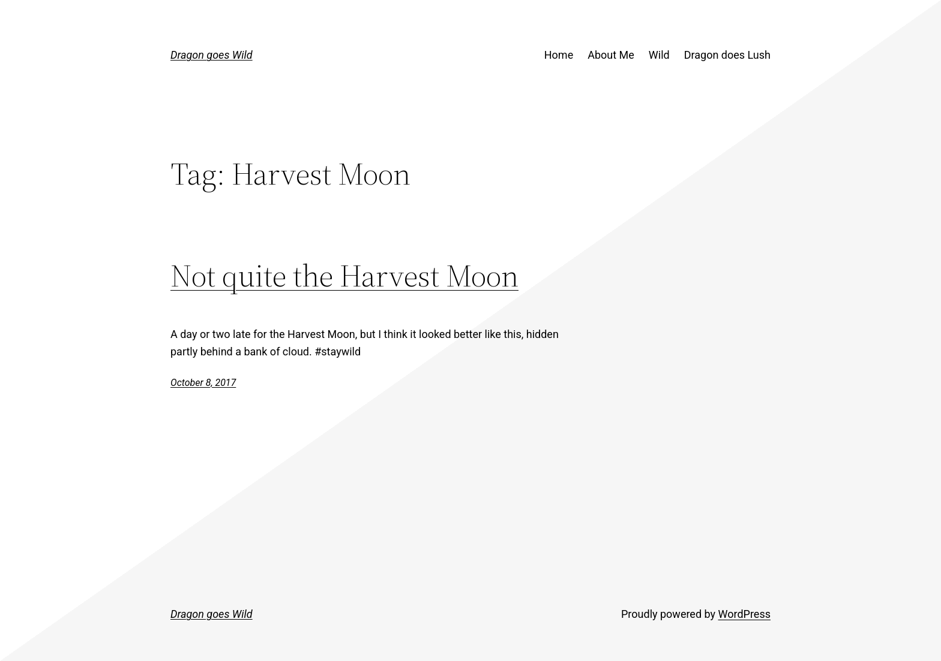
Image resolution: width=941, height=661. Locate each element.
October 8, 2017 (203, 382)
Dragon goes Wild (211, 55)
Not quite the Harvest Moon (344, 275)
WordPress (744, 614)
